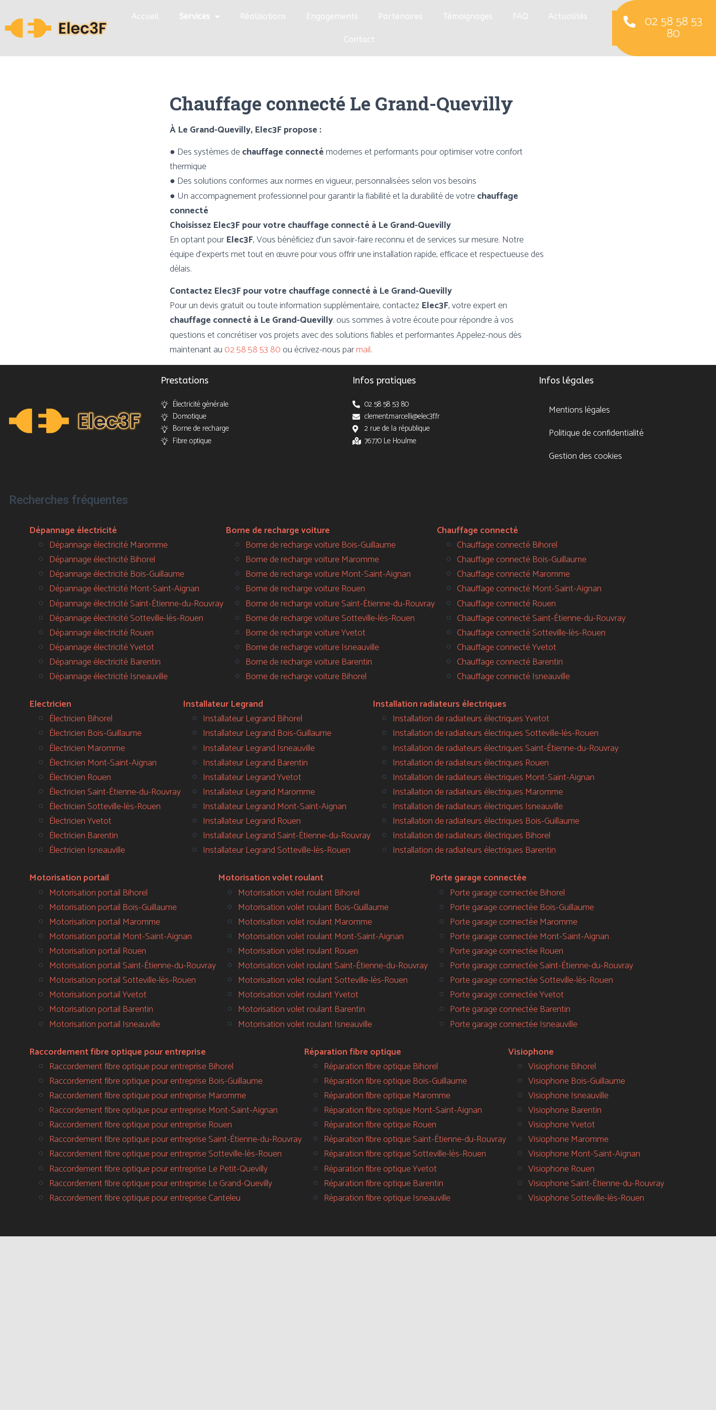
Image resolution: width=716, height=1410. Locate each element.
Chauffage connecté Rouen (506, 603)
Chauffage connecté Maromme (513, 574)
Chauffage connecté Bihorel (507, 545)
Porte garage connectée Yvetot (507, 994)
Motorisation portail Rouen (97, 951)
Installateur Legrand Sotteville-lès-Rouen (276, 850)
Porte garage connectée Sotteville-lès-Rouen (531, 980)
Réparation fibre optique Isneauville (387, 1198)
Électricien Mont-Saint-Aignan (103, 763)
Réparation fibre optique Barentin (383, 1183)
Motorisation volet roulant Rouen (298, 951)
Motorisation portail (69, 877)
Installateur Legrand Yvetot (252, 777)
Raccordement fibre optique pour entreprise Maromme (147, 1095)
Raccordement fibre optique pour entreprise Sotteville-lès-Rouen (165, 1154)
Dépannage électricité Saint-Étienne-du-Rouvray (136, 603)
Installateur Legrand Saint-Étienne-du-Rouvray (287, 835)
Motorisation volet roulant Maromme (305, 922)
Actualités (567, 16)
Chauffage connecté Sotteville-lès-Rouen (531, 632)
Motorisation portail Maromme (104, 922)
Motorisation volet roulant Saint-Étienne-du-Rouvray (333, 965)
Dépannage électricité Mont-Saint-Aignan (124, 588)
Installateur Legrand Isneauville (259, 748)
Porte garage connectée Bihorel (507, 893)
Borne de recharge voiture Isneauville (312, 647)
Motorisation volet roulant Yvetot (298, 994)
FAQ (520, 16)
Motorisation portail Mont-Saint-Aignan (120, 936)
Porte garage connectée (478, 877)
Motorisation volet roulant (270, 877)
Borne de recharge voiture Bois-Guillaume (321, 545)
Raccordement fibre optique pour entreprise (117, 1052)
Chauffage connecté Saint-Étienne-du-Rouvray (541, 618)
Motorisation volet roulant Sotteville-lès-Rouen (323, 980)
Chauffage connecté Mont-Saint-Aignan (529, 588)
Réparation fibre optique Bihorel (381, 1066)
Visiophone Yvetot (561, 1124)
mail (363, 349)
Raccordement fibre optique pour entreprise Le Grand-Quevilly (160, 1183)
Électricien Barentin (83, 835)
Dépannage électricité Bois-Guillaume (116, 574)
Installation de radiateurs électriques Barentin (474, 850)
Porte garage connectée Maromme (513, 922)
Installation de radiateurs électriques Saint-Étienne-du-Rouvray (506, 748)
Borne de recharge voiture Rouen (305, 588)
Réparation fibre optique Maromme (387, 1095)
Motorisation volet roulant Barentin (301, 1009)
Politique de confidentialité (596, 433)
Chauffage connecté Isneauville (513, 676)
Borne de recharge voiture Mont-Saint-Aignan (328, 574)
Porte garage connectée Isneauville (513, 1024)
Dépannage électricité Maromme (108, 545)
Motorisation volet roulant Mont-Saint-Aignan (321, 936)
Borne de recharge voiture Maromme (312, 559)
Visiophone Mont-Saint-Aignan (584, 1154)
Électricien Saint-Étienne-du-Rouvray (115, 792)
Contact (359, 39)
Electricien (50, 704)
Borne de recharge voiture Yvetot (306, 632)
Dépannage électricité (73, 530)
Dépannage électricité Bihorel (102, 559)
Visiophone (531, 1052)
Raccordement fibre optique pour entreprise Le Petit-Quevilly (158, 1169)
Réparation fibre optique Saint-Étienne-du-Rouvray (415, 1139)
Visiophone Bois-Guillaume (576, 1081)
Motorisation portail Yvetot (98, 994)
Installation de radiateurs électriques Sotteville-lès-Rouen (496, 733)
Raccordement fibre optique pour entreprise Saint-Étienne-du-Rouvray (175, 1139)
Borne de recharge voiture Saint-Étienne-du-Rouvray (340, 603)
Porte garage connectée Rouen (506, 951)
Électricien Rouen (80, 777)
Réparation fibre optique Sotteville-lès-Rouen (405, 1154)
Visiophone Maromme (568, 1139)
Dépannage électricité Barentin (105, 662)
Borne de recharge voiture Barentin (309, 662)
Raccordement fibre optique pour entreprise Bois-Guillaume (156, 1081)
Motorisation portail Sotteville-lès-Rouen (122, 980)
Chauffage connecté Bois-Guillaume (521, 559)
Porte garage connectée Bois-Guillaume (522, 907)
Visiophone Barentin (565, 1110)
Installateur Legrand (223, 704)
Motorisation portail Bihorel (98, 893)
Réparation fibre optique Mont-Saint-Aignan (403, 1110)
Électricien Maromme (87, 748)
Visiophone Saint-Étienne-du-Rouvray (596, 1183)
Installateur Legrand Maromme (259, 792)
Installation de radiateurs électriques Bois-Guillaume (486, 821)
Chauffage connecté (477, 530)
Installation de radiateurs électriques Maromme (478, 792)
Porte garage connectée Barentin (510, 1009)
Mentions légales (579, 410)
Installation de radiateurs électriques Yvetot (471, 718)
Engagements (332, 16)
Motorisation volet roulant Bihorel (299, 893)
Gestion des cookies (585, 456)
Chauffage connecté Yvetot (506, 647)
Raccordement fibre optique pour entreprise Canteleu (145, 1198)
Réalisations (263, 16)
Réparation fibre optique (352, 1052)
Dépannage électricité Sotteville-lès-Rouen (126, 618)
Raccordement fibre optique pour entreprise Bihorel (141, 1066)
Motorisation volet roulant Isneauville (305, 1024)
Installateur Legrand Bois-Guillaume (267, 733)
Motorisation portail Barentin (101, 1009)
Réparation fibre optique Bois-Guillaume (395, 1081)
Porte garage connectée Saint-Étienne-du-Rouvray (541, 965)
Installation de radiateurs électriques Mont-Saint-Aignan (493, 777)
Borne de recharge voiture (277, 530)
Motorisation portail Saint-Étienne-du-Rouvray (132, 965)
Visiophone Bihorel (562, 1066)
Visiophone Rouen (561, 1169)
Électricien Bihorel (80, 718)
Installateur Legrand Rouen (252, 821)
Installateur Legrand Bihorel (252, 718)
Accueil (145, 16)
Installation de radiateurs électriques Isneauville (478, 806)
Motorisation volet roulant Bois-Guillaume (313, 907)
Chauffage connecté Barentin (510, 662)
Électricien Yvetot (80, 821)
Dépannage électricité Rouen (101, 632)
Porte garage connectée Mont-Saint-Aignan (529, 936)
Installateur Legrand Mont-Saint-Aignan (274, 806)
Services (199, 17)
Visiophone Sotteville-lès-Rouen (586, 1198)
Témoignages (468, 16)
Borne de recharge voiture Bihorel (306, 676)
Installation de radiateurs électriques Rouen (471, 763)
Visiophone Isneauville (568, 1095)
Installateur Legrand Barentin (255, 763)
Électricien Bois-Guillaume (95, 733)
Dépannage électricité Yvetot (101, 647)
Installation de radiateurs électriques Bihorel (471, 835)
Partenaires (400, 16)
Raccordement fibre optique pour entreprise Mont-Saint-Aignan (163, 1110)
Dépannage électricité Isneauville (108, 676)
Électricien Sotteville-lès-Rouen (105, 806)
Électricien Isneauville (87, 850)
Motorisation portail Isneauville (104, 1024)
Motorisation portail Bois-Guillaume (113, 907)
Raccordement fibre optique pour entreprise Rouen (140, 1124)
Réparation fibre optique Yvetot (380, 1169)
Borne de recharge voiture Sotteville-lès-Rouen (330, 618)
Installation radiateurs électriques (440, 704)
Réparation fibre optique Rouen (380, 1124)
